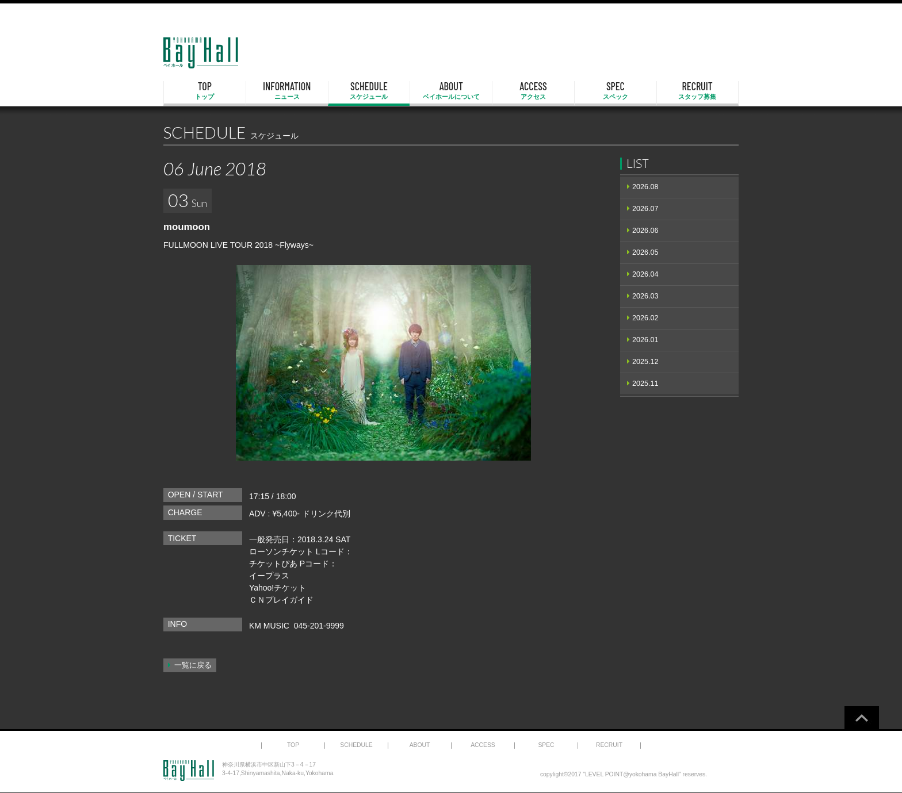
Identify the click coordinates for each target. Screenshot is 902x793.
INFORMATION (287, 91)
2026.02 (645, 318)
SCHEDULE (369, 91)
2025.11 (645, 384)
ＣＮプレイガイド (281, 599)
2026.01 (645, 340)
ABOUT (451, 91)
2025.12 (645, 362)
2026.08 (645, 187)
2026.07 (645, 209)
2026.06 (645, 231)
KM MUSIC (269, 625)
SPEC (615, 91)
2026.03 (645, 296)
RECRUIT (697, 91)
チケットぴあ (273, 563)
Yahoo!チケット (277, 587)
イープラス (269, 575)
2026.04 (645, 274)
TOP (205, 91)
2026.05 (645, 252)
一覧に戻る (193, 665)
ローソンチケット (281, 551)
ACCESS (533, 91)
